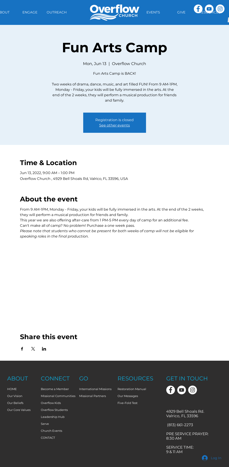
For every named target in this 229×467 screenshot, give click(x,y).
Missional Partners (92, 396)
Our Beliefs (15, 403)
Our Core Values (19, 410)
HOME (12, 389)
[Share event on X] (33, 349)
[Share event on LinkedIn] (44, 349)
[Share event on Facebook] (22, 349)
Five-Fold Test (127, 403)
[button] (153, 12)
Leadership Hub (53, 417)
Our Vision (14, 396)
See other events (114, 125)
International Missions (95, 389)
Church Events (51, 430)
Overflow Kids (51, 403)
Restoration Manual (132, 389)
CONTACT (48, 437)
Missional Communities (58, 396)
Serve (45, 424)
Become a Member (55, 389)
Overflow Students (54, 410)
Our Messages (128, 396)
